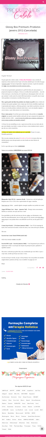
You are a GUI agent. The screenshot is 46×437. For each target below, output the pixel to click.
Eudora (4, 403)
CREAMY (35, 397)
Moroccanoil (19, 413)
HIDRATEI (17, 403)
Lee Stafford (19, 410)
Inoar (23, 403)
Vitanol (4, 429)
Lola (26, 410)
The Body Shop (18, 426)
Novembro (22, 138)
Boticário (14, 397)
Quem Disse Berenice (34, 416)
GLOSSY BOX (9, 271)
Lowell (36, 410)
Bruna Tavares (27, 397)
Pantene (23, 416)
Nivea (12, 416)
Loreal (31, 410)
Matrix (4, 413)
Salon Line (5, 422)
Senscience (34, 422)
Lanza (12, 410)
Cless (10, 400)
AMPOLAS (5, 390)
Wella (9, 429)
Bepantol (31, 393)
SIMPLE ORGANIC (29, 419)
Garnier (10, 403)
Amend (10, 393)
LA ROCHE (37, 406)
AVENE (18, 390)
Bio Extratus (5, 397)
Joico (37, 403)
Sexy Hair (5, 426)
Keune (24, 406)
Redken (9, 419)
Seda (28, 422)
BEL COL (17, 393)
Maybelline (11, 413)
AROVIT (12, 390)
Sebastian (22, 422)
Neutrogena (5, 416)
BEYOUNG (24, 393)
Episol (28, 400)
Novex (18, 416)
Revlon (14, 419)
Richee (20, 419)
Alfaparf (4, 393)
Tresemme (27, 426)
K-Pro (3, 406)
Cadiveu (4, 400)
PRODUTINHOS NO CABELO (15, 436)
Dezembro (29, 138)
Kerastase (18, 406)
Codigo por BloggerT (37, 436)
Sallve (37, 419)
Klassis (30, 406)
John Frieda (30, 403)
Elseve (22, 400)
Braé (20, 397)
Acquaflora (30, 390)
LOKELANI (5, 410)
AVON (23, 390)
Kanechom (10, 406)
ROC (3, 419)
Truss (34, 426)
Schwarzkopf (13, 422)
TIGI (11, 426)
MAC (41, 410)
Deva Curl (16, 400)
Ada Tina (37, 390)
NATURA (27, 413)
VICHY (39, 426)
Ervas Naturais (36, 400)
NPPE (33, 413)
